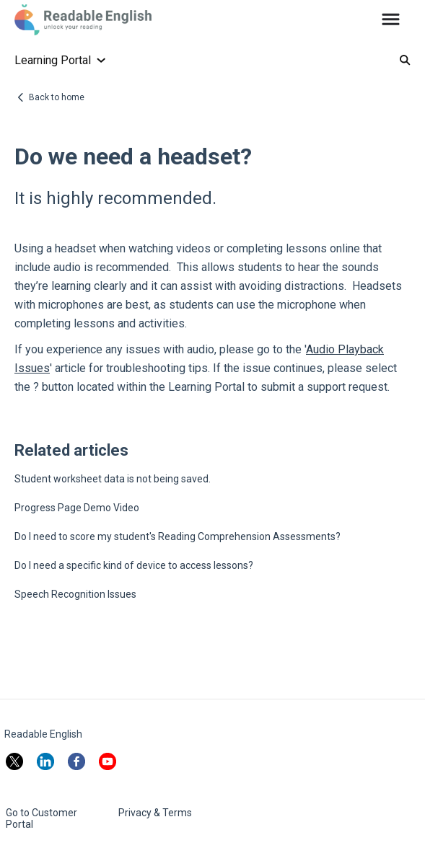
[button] (391, 20)
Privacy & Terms (155, 812)
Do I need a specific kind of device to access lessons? (133, 565)
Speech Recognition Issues (75, 594)
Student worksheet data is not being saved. (112, 479)
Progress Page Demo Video (76, 507)
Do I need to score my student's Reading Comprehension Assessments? (177, 536)
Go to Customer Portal (41, 818)
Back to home (56, 97)
